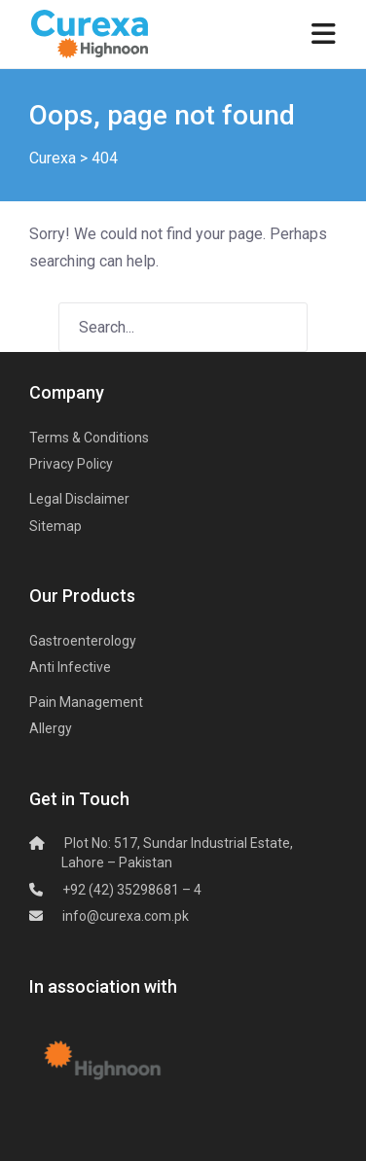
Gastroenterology (82, 641)
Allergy (50, 728)
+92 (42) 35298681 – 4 (131, 889)
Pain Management (86, 702)
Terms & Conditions (89, 437)
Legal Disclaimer (79, 499)
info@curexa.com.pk (125, 916)
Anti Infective (70, 667)
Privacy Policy (71, 464)
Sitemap (55, 526)
